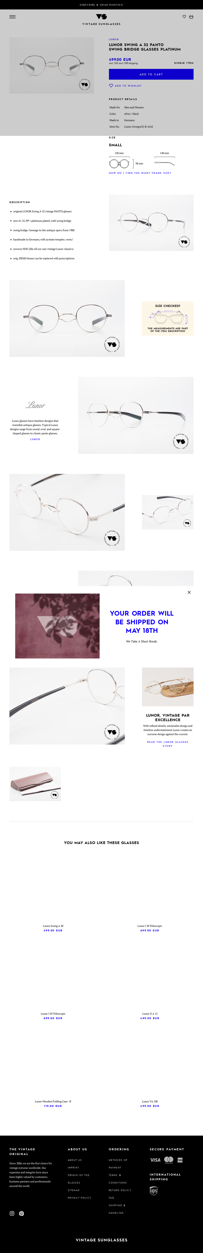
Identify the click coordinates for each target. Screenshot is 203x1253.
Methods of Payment (118, 1163)
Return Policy (120, 1190)
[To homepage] (101, 1240)
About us (75, 1159)
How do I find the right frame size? (140, 172)
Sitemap (74, 1190)
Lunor (35, 439)
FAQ (111, 1197)
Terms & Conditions (118, 1179)
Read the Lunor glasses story (167, 743)
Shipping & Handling (117, 1209)
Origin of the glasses (79, 1179)
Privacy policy (79, 1197)
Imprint (73, 1167)
